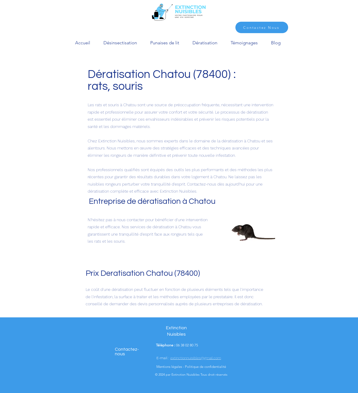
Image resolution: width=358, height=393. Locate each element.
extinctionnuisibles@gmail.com (195, 358)
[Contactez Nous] (261, 27)
